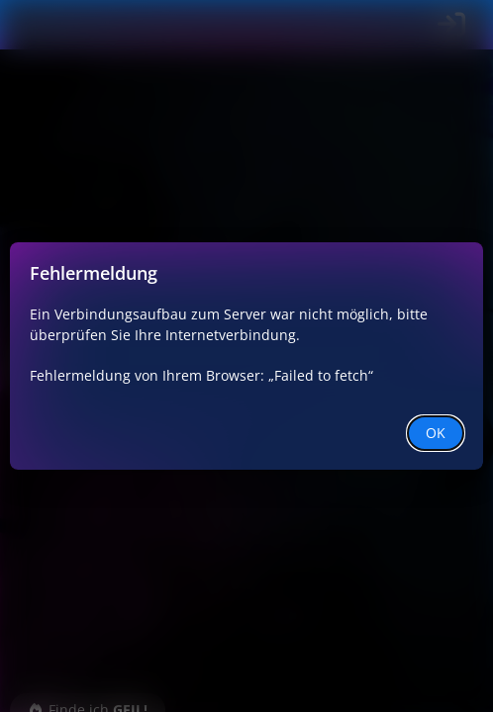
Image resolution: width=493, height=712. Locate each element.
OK (435, 432)
